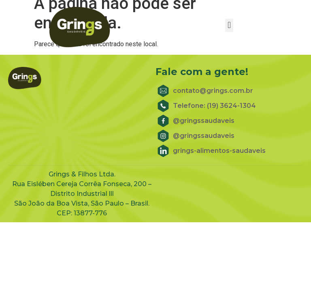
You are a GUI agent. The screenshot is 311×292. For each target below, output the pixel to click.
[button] (229, 25)
